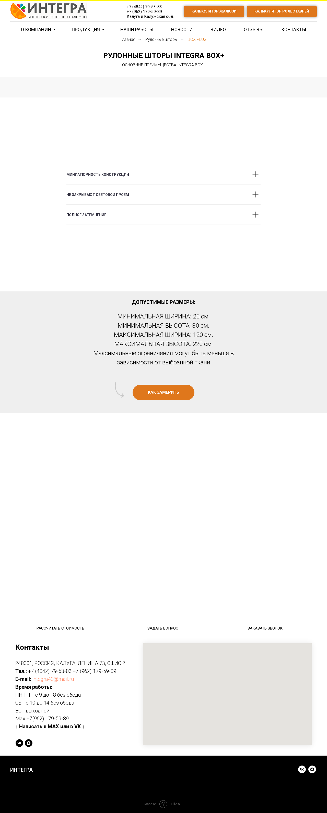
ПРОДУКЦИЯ (86, 29)
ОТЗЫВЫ (253, 29)
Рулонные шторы (161, 39)
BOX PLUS (197, 39)
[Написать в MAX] (28, 743)
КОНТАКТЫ (293, 29)
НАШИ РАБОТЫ (136, 29)
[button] (163, 392)
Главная (128, 39)
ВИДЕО (218, 29)
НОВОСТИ (182, 29)
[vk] (19, 743)
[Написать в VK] (302, 772)
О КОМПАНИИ (36, 29)
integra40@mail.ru (53, 679)
